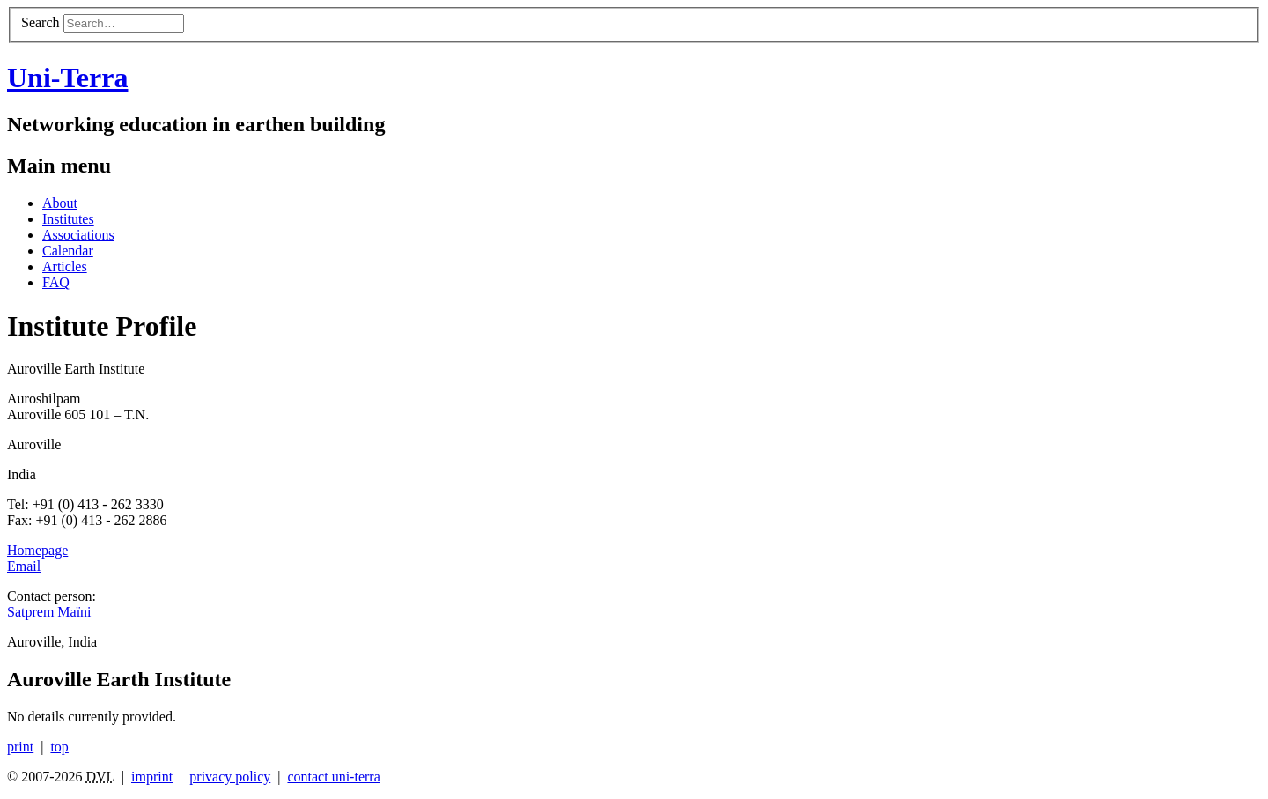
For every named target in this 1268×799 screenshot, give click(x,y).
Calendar (67, 250)
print (20, 746)
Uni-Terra (67, 77)
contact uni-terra (333, 776)
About (59, 203)
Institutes (68, 218)
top (59, 746)
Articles (64, 266)
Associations (78, 234)
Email (24, 566)
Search (40, 22)
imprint (152, 776)
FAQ (56, 282)
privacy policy (229, 776)
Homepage (37, 550)
